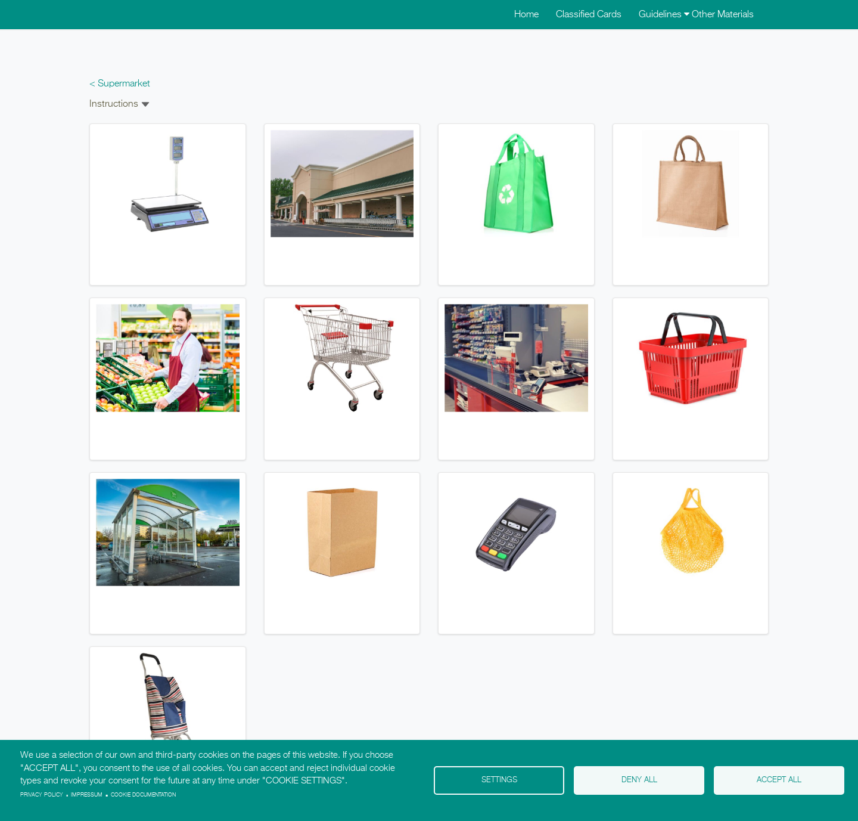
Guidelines (664, 15)
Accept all (779, 780)
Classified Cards (588, 15)
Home (526, 15)
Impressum (86, 795)
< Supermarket (119, 84)
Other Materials (723, 15)
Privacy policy (41, 795)
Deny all (639, 780)
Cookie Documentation (143, 795)
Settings (499, 780)
